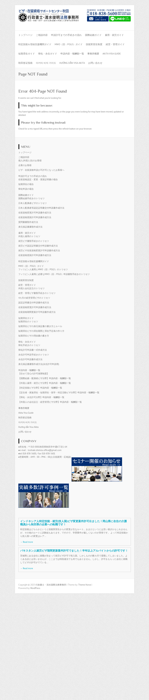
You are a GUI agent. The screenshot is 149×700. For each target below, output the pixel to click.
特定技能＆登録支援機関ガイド (34, 44)
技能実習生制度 (94, 44)
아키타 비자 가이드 (46, 62)
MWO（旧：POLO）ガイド (68, 44)
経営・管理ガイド (115, 44)
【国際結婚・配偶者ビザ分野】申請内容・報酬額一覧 (44, 378)
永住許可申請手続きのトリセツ (33, 354)
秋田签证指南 (25, 62)
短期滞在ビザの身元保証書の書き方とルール (40, 326)
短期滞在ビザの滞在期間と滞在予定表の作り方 (41, 331)
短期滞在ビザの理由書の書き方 (33, 335)
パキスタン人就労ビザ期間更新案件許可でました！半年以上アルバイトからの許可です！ (74, 550)
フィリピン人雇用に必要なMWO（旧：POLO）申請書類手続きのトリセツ (54, 274)
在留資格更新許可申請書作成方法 (34, 217)
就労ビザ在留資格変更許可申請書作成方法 (39, 250)
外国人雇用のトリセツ (29, 236)
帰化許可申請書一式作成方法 (32, 349)
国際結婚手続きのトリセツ (31, 198)
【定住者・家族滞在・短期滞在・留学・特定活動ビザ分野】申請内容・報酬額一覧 (58, 392)
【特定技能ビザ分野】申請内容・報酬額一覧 (40, 387)
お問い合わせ (95, 62)
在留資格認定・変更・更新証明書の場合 (38, 179)
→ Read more (26, 542)
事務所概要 (93, 53)
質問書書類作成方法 (28, 222)
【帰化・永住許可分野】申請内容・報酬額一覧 (41, 397)
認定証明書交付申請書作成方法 (33, 302)
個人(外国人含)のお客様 (30, 160)
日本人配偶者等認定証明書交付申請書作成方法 (41, 207)
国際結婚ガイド (93, 35)
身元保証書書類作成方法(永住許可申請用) (38, 364)
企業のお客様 (24, 165)
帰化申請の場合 (26, 189)
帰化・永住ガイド (47, 53)
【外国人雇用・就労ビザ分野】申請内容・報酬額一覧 (44, 383)
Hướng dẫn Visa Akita (72, 62)
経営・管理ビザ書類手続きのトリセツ (37, 293)
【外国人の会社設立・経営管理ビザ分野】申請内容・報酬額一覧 (50, 402)
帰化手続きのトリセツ (29, 345)
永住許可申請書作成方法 (30, 359)
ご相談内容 (42, 35)
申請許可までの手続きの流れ (66, 35)
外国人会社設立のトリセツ (31, 288)
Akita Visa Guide (112, 53)
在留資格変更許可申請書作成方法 (34, 212)
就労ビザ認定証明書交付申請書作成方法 (38, 245)
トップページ (25, 35)
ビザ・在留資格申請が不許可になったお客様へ (41, 170)
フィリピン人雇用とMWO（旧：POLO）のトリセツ (43, 269)
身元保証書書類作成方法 (30, 226)
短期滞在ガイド (26, 53)
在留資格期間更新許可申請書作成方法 (37, 312)
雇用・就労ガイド (114, 35)
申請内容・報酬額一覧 (72, 53)
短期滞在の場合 (26, 184)
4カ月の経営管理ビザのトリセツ (34, 297)
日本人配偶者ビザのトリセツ (32, 203)
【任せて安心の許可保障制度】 (33, 373)
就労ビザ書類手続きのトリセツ (33, 241)
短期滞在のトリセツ (28, 321)
